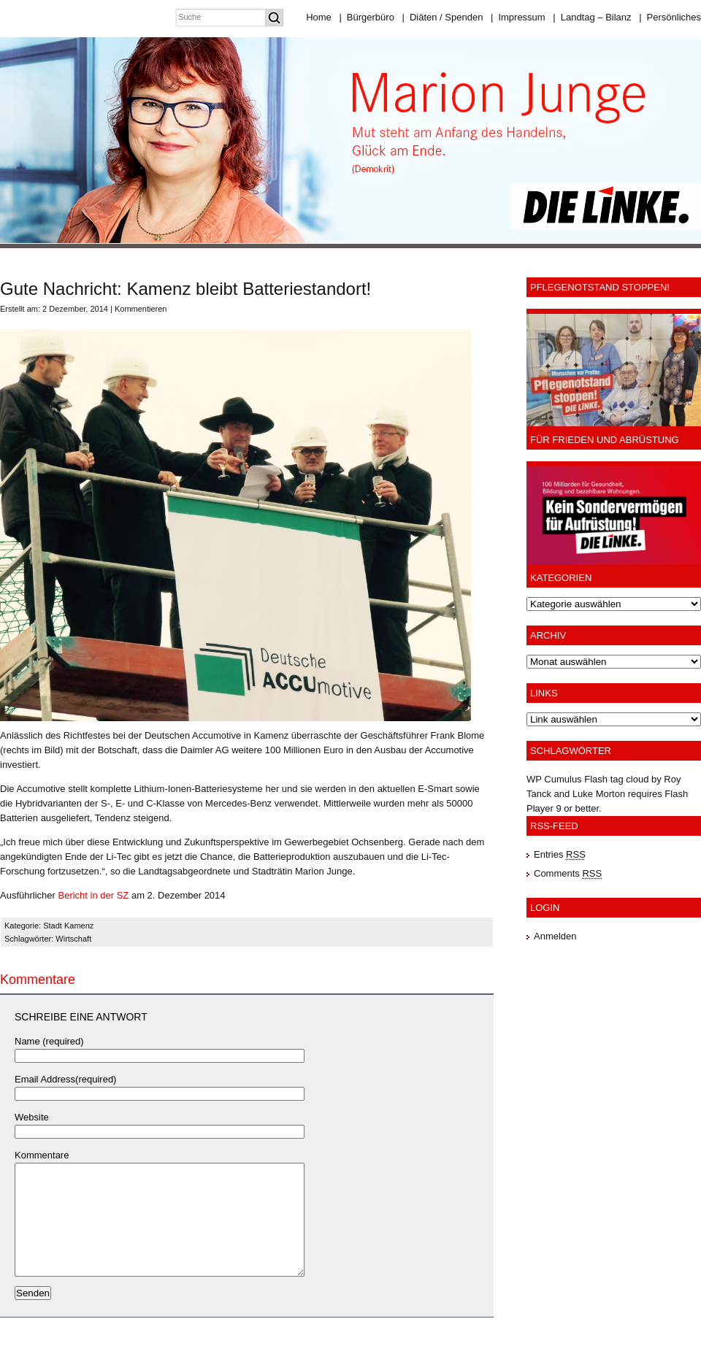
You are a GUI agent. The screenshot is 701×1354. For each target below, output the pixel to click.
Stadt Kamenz (68, 925)
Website (32, 1117)
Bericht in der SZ (93, 895)
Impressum (518, 17)
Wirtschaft (73, 938)
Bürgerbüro (366, 17)
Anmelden (555, 936)
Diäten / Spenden (442, 17)
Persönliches (670, 17)
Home (319, 17)
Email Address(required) (65, 1079)
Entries (560, 854)
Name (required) (49, 1041)
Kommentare (42, 1155)
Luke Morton (598, 793)
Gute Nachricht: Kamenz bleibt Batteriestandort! (185, 289)
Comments (568, 873)
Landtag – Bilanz (592, 17)
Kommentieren (141, 308)
